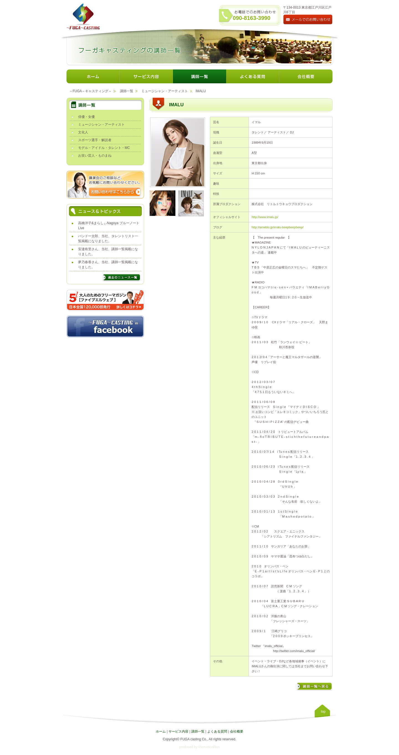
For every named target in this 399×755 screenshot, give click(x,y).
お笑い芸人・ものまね (94, 155)
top (323, 711)
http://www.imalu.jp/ (265, 217)
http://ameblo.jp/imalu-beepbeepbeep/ (277, 227)
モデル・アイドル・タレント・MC (104, 148)
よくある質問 (217, 731)
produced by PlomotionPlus (199, 747)
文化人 (83, 132)
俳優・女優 (86, 117)
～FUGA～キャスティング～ (90, 91)
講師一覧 (126, 91)
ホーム (161, 731)
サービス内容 (178, 731)
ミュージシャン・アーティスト (164, 91)
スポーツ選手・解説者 (94, 140)
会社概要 (236, 731)
